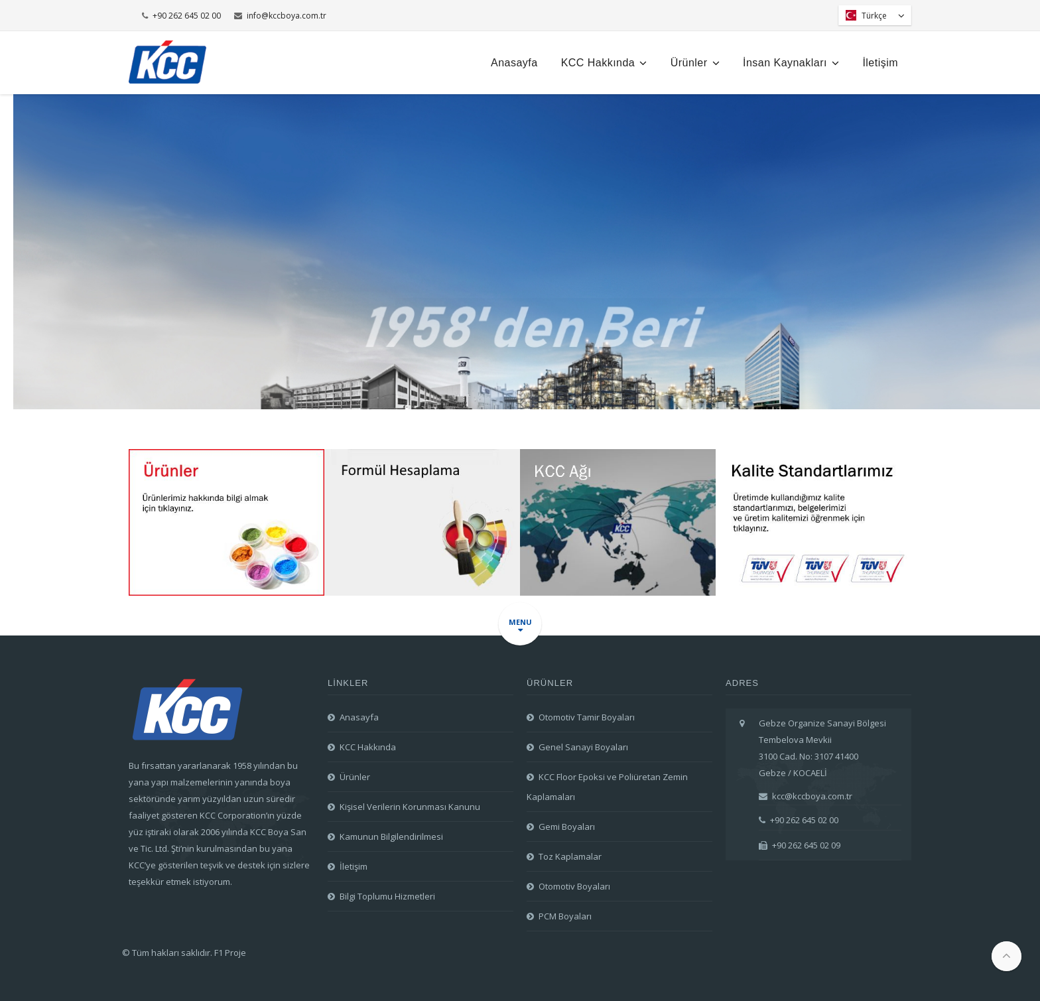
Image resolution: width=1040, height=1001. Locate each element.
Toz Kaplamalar (570, 856)
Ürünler (695, 62)
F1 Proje (230, 953)
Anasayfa (514, 62)
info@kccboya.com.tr (280, 15)
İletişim (880, 62)
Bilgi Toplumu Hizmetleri (387, 896)
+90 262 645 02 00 (181, 15)
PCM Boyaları (565, 916)
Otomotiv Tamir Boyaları (587, 717)
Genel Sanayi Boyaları (583, 747)
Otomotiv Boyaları (574, 886)
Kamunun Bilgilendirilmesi (391, 836)
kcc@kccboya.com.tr (805, 796)
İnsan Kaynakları (791, 62)
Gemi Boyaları (567, 827)
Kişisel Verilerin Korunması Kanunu (410, 807)
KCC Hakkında (604, 62)
